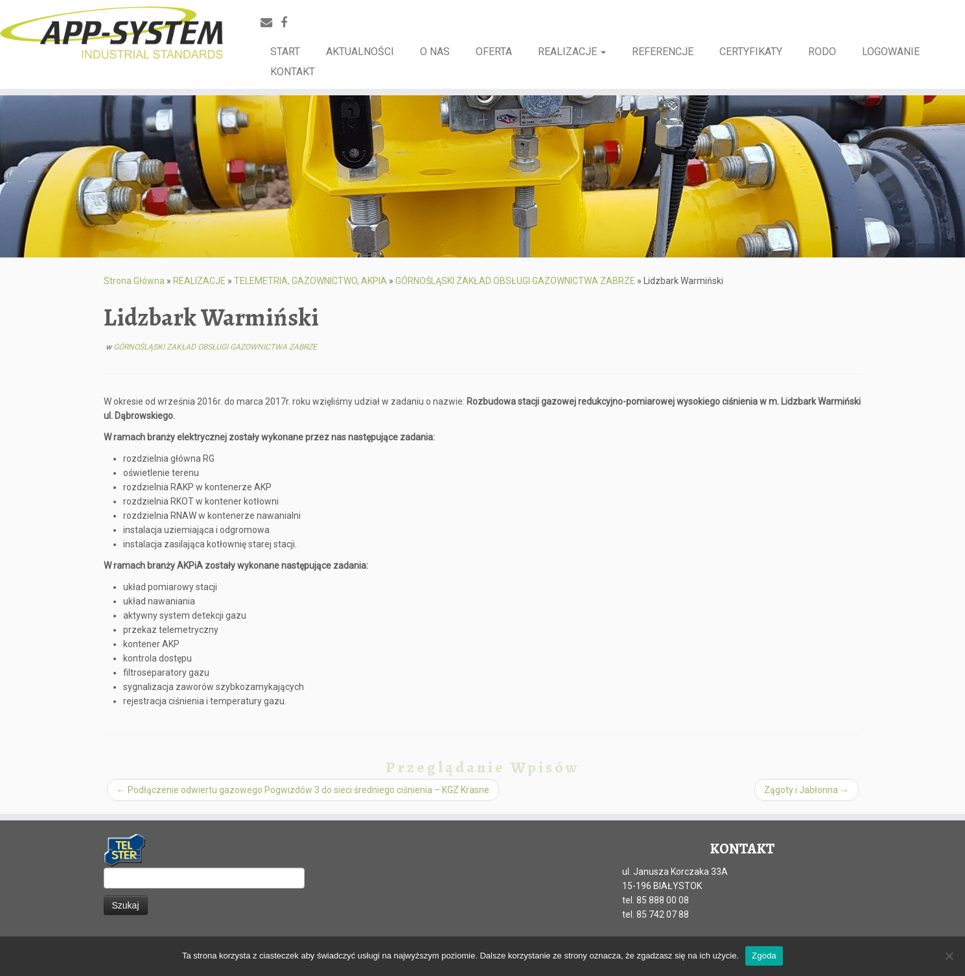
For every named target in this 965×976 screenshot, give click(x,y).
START (285, 51)
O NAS (435, 51)
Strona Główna (134, 281)
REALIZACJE (572, 51)
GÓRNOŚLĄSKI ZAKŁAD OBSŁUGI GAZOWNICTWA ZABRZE (515, 281)
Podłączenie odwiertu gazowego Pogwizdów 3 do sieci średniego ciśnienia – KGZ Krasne (303, 790)
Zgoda (764, 955)
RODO (822, 51)
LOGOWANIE (891, 51)
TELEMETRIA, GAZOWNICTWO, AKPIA (310, 281)
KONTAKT (292, 71)
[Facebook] (288, 22)
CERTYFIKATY (750, 51)
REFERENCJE (662, 51)
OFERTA (494, 51)
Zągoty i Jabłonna (806, 790)
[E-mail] (271, 22)
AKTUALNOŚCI (360, 51)
